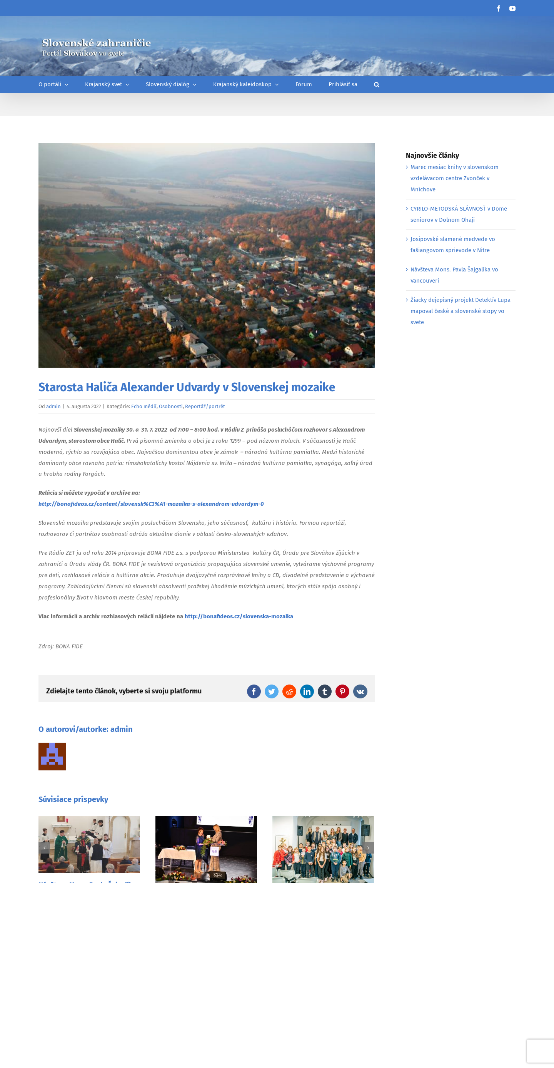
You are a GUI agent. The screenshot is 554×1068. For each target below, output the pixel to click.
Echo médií (144, 406)
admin (53, 406)
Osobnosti (171, 406)
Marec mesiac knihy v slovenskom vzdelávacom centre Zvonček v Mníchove (454, 178)
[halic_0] (206, 255)
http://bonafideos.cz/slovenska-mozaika (239, 616)
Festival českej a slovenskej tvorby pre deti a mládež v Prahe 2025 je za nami (323, 906)
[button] (376, 84)
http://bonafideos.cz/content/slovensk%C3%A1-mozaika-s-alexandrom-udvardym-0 (151, 504)
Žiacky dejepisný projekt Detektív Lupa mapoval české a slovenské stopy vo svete (460, 311)
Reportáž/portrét (205, 406)
